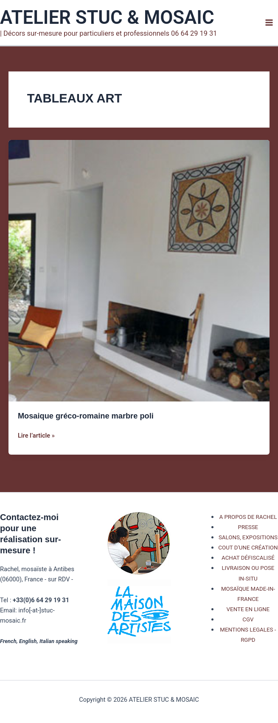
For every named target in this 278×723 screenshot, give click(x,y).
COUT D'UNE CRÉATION (248, 547)
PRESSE (248, 527)
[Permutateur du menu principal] (269, 22)
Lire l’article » (36, 435)
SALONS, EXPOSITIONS (248, 537)
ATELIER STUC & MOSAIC (107, 17)
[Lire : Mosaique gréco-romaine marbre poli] (139, 270)
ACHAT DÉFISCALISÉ (248, 558)
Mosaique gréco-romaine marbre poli (86, 415)
